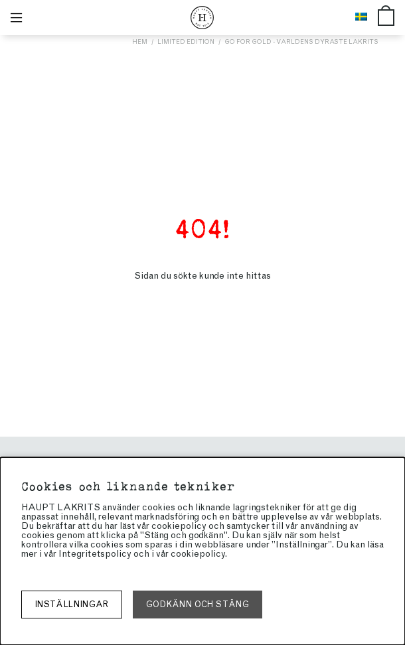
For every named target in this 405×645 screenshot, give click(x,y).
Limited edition (185, 41)
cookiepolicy (198, 553)
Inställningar (72, 604)
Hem (139, 41)
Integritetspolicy (94, 553)
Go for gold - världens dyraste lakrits (301, 41)
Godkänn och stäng (197, 604)
